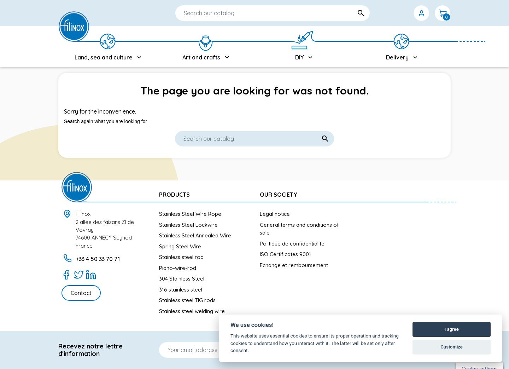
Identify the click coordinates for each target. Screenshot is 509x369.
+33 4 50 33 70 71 (98, 259)
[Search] (251, 13)
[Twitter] (78, 274)
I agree (451, 329)
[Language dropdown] (379, 13)
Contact (81, 292)
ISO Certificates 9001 (285, 254)
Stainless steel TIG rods (187, 300)
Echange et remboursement (294, 265)
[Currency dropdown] (400, 13)
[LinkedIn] (91, 274)
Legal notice (275, 214)
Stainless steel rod (181, 257)
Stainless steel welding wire (192, 311)
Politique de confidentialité (292, 243)
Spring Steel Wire (180, 246)
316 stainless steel (180, 289)
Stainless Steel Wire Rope (190, 214)
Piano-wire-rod (177, 268)
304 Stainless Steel (181, 278)
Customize (451, 347)
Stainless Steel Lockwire (188, 224)
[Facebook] (66, 274)
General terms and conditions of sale (299, 228)
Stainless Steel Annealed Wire (195, 235)
